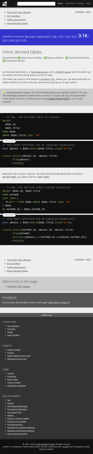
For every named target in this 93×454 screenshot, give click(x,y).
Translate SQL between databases (21, 427)
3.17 (74, 36)
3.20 (54, 36)
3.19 (61, 36)
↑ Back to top (46, 314)
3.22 (32, 36)
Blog (88, 3)
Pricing (75, 3)
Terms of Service (14, 382)
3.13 (18, 40)
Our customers (13, 325)
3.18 (67, 36)
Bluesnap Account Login (17, 358)
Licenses (10, 373)
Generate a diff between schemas (20, 430)
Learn (60, 3)
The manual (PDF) (14, 412)
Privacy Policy (12, 379)
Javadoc (10, 415)
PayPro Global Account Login (19, 355)
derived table (9, 176)
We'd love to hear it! (58, 302)
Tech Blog (11, 328)
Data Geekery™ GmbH (46, 444)
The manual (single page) (17, 406)
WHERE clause (63, 72)
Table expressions (16, 19)
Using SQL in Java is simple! (18, 418)
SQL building (13, 16)
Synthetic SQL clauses (18, 286)
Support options (13, 349)
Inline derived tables (17, 23)
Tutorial (10, 403)
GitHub (10, 332)
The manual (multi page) (17, 409)
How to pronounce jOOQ (17, 433)
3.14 (11, 40)
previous (79, 11)
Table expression (39, 72)
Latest (40, 36)
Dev (27, 36)
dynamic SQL (48, 79)
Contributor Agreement (16, 385)
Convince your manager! (16, 421)
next (88, 11)
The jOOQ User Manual (19, 12)
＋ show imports (9, 141)
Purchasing (11, 376)
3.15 (4, 40)
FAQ (9, 400)
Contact (10, 352)
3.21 (47, 36)
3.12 (24, 40)
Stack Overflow (13, 335)
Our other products (15, 424)
